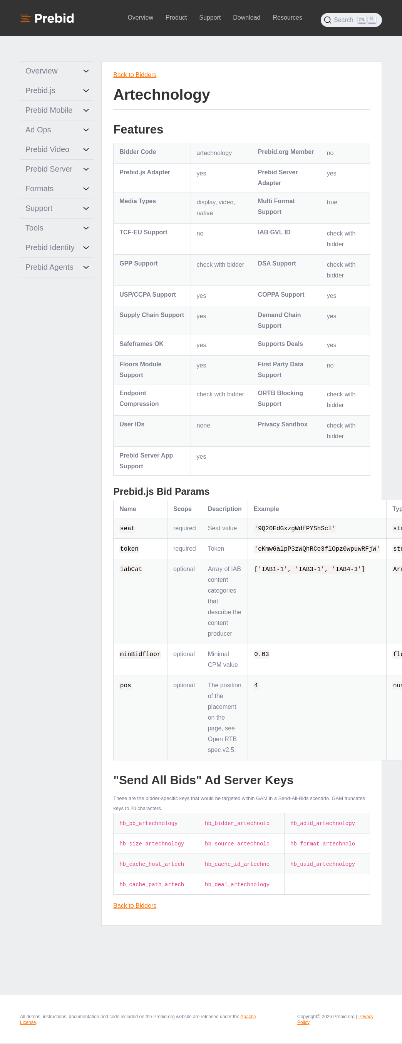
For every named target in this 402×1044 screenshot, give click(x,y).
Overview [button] (140, 17)
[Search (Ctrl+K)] (351, 20)
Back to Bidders (134, 75)
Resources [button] (287, 17)
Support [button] (210, 17)
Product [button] (176, 17)
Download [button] (246, 17)
